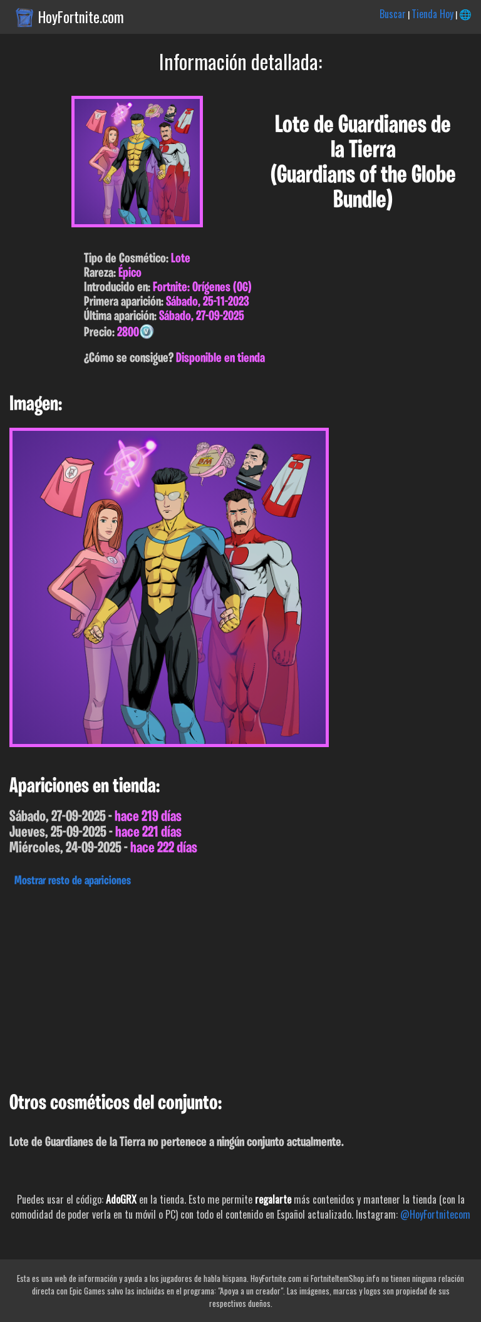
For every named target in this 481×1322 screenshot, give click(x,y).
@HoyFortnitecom (435, 1214)
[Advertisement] (240, 986)
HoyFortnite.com (81, 17)
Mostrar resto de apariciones (72, 881)
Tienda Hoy (432, 13)
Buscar (393, 13)
